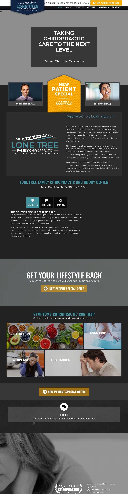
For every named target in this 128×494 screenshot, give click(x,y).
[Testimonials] (64, 415)
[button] (64, 288)
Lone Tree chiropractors (98, 138)
